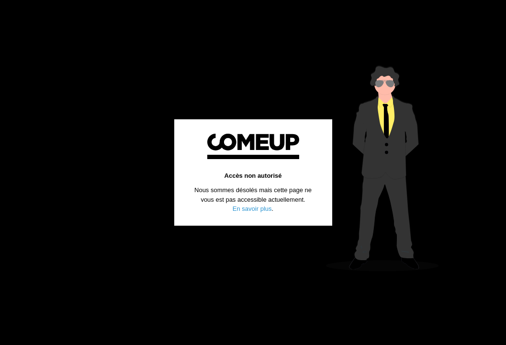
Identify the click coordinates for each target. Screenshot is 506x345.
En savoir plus (252, 208)
